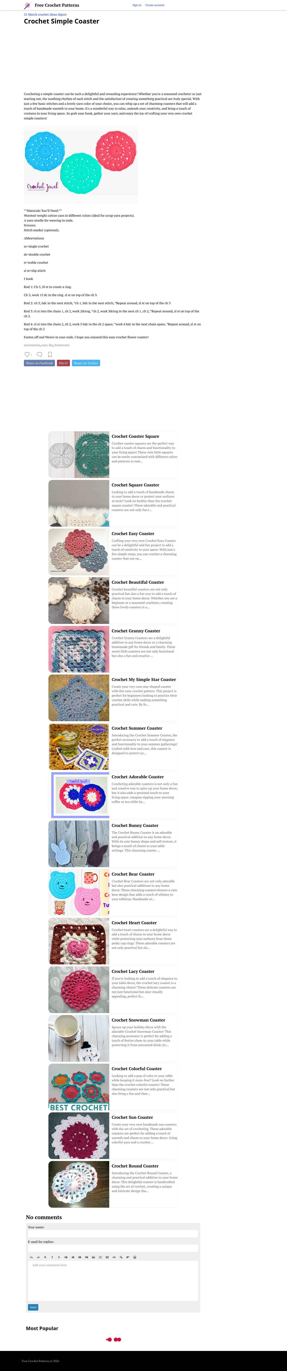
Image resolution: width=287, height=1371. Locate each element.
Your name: (36, 1227)
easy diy (47, 345)
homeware (62, 345)
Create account (154, 5)
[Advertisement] (113, 55)
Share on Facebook (39, 363)
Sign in (137, 5)
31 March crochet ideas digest (45, 14)
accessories (32, 345)
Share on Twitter (86, 363)
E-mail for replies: (41, 1241)
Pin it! (63, 363)
